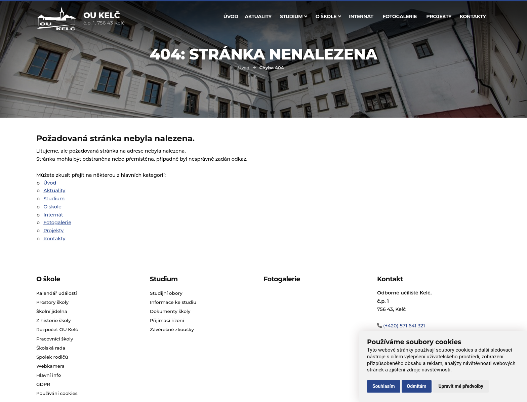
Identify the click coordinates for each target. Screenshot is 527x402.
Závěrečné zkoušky (172, 329)
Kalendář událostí (56, 293)
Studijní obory (166, 293)
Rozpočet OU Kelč (57, 329)
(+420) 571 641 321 (404, 326)
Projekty (438, 16)
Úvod (231, 16)
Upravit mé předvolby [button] (460, 386)
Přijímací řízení (167, 320)
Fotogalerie (399, 16)
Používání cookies (57, 393)
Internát (361, 16)
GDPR (43, 384)
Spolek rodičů (52, 357)
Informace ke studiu (173, 302)
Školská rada (50, 348)
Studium (293, 16)
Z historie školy (53, 320)
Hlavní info (48, 375)
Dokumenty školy (170, 311)
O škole (328, 16)
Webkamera (50, 366)
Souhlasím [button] (383, 386)
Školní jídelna (51, 311)
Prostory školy (52, 302)
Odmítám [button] (417, 386)
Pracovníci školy (54, 338)
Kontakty (473, 16)
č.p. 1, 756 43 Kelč (104, 19)
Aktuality (258, 16)
